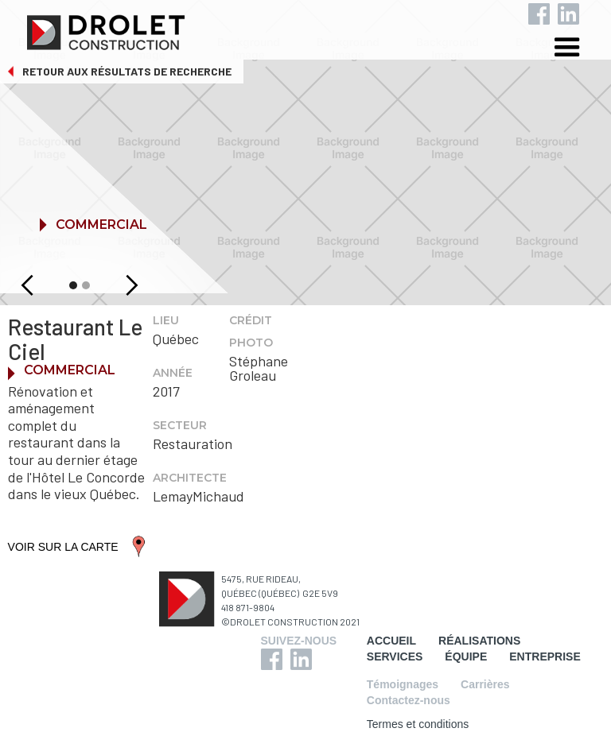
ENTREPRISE (544, 656)
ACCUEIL (391, 640)
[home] (318, 29)
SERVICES (395, 656)
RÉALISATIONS (479, 640)
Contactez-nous (408, 700)
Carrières (485, 684)
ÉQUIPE (466, 656)
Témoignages (402, 684)
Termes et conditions (418, 724)
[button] (579, 50)
